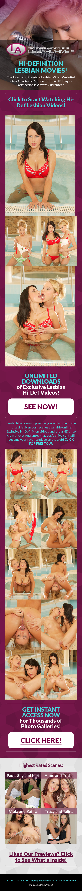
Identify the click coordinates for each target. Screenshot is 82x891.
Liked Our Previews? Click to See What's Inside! (41, 857)
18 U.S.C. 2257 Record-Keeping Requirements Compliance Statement (41, 880)
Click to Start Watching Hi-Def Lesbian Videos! (41, 102)
